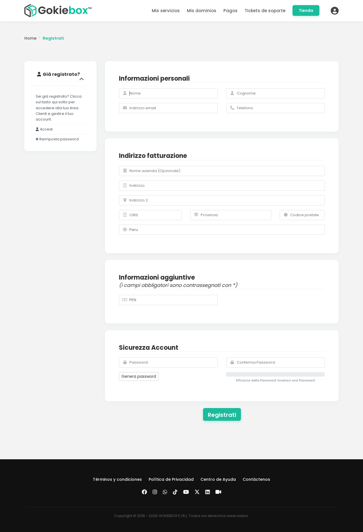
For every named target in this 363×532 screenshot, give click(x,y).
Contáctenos (256, 479)
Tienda (306, 10)
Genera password (138, 376)
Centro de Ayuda (218, 479)
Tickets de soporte (265, 11)
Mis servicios (166, 11)
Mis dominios (201, 11)
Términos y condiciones (117, 479)
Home (30, 38)
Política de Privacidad (171, 479)
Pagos (230, 11)
